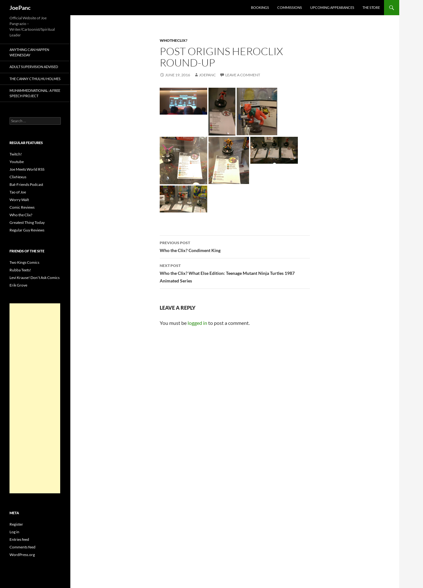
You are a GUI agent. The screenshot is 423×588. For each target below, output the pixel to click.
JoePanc (20, 7)
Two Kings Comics (24, 262)
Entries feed (19, 539)
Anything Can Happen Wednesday (29, 52)
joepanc (207, 75)
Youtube (17, 161)
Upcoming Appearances (332, 7)
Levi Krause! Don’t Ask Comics (35, 277)
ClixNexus (18, 176)
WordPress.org (22, 554)
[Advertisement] (35, 398)
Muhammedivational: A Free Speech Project (35, 93)
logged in (197, 323)
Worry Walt (19, 199)
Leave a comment (242, 75)
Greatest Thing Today (27, 222)
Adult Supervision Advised (34, 67)
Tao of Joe (18, 192)
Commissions (289, 7)
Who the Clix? (21, 214)
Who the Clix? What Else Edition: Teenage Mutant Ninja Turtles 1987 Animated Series (235, 272)
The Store (371, 7)
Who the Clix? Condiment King (235, 246)
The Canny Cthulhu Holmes (35, 79)
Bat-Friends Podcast (26, 184)
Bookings (260, 7)
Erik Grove (18, 285)
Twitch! (16, 154)
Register (16, 524)
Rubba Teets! (20, 270)
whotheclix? (173, 40)
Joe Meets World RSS (27, 169)
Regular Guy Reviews (27, 230)
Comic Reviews (22, 207)
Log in (14, 531)
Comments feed (22, 547)
